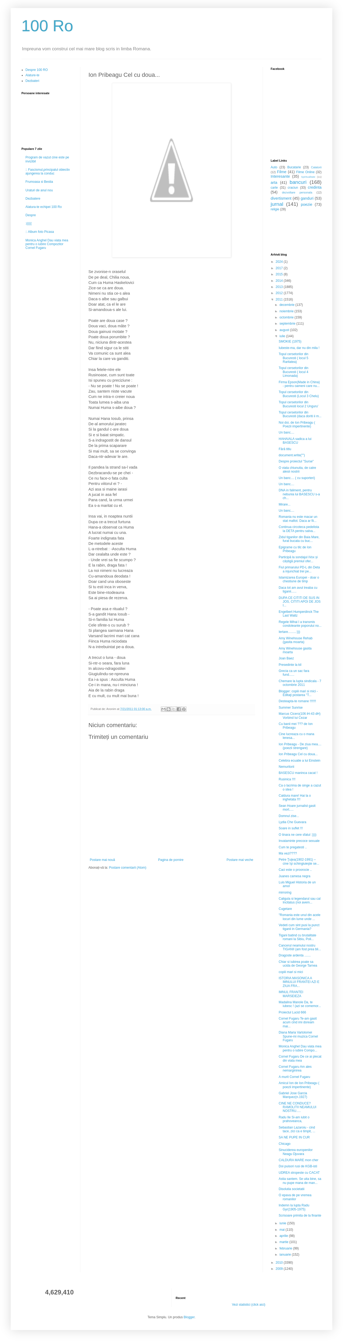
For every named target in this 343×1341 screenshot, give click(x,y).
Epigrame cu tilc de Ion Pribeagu (295, 549)
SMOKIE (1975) (290, 341)
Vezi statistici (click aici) (248, 1304)
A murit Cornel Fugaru (294, 1077)
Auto (274, 167)
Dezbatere (32, 198)
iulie (282, 336)
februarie (286, 1248)
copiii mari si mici (291, 972)
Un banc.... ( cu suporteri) (297, 478)
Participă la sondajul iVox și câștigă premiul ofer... (298, 559)
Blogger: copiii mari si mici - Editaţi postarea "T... (298, 693)
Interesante (280, 176)
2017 (280, 268)
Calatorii (316, 167)
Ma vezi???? (288, 853)
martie (284, 1242)
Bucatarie (294, 167)
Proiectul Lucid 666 (292, 1012)
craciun (293, 187)
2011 (280, 299)
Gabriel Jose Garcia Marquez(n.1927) (293, 1095)
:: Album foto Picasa (39, 232)
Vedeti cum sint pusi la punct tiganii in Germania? (299, 927)
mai (282, 1230)
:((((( (28, 223)
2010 (280, 1262)
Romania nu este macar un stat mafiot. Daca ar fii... (298, 518)
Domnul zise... (289, 816)
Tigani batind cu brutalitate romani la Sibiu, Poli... (297, 937)
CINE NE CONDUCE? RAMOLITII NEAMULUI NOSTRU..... (297, 1107)
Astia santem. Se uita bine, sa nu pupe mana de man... (300, 1180)
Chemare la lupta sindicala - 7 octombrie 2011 (300, 683)
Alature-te (32, 75)
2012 (280, 293)
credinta (315, 187)
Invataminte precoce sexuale (299, 841)
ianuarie (285, 1254)
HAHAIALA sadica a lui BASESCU (295, 441)
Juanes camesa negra (294, 876)
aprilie (284, 1236)
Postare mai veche (240, 860)
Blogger (189, 1317)
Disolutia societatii (291, 1189)
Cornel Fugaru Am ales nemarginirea (295, 1068)
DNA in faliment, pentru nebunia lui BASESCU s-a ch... (299, 494)
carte (274, 187)
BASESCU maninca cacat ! (298, 773)
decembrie (287, 305)
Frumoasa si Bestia (39, 182)
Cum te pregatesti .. (293, 847)
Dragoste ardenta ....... (295, 955)
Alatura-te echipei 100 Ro (43, 207)
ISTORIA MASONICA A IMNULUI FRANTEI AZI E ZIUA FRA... (299, 982)
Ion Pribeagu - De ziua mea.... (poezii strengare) (300, 746)
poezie (306, 204)
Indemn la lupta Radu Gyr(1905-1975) (294, 1207)
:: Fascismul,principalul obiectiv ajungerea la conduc (47, 171)
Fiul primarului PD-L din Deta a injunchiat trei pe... (299, 569)
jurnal (277, 204)
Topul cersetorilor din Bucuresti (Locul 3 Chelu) (299, 394)
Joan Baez (286, 658)
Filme (281, 172)
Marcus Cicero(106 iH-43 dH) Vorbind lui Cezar (299, 715)
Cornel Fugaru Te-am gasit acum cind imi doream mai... (298, 1022)
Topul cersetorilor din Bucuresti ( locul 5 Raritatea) (293, 358)
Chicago (284, 1144)
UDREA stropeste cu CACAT (299, 1173)
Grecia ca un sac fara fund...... (294, 673)
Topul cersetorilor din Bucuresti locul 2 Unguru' (298, 404)
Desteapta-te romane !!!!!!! (297, 701)
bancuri (298, 182)
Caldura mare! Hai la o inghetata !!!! (295, 797)
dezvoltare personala (297, 192)
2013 (280, 287)
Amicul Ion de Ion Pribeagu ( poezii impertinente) (299, 1085)
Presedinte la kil (290, 665)
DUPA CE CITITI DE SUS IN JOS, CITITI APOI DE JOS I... (299, 601)
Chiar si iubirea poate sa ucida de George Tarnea (298, 963)
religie (275, 209)
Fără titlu (285, 449)
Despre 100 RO (36, 70)
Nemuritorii (286, 767)
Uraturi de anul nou (39, 190)
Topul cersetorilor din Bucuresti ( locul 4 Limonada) (293, 372)
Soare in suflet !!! (291, 828)
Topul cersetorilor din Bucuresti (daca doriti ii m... (300, 414)
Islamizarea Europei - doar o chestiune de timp (299, 579)
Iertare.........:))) (289, 632)
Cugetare (285, 909)
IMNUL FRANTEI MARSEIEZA (291, 994)
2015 (280, 274)
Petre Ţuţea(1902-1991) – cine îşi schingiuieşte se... (299, 861)
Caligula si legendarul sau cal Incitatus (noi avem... (299, 900)
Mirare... (284, 504)
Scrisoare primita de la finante (300, 1215)
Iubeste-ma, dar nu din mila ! (299, 348)
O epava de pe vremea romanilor (295, 1197)
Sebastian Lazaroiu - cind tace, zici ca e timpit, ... (297, 1129)
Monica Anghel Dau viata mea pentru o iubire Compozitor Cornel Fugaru (46, 244)
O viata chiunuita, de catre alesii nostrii (297, 469)
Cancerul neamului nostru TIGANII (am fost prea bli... (300, 947)
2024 (280, 262)
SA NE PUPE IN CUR (294, 1137)
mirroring (285, 892)
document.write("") (292, 455)
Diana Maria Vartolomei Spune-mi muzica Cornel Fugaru (298, 1036)
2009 (280, 1269)
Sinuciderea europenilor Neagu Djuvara (296, 1152)
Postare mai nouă (102, 860)
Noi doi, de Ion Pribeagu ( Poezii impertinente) (297, 424)
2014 (280, 281)
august (284, 330)
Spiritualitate (308, 176)
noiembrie (286, 311)
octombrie (286, 317)
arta (274, 182)
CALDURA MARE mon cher (298, 1160)
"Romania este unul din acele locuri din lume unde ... (299, 917)
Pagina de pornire (171, 860)
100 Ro (47, 26)
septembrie (287, 323)
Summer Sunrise (291, 707)
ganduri (307, 198)
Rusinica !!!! (287, 779)
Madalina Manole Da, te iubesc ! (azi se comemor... (300, 1004)
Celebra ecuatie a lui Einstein (299, 760)
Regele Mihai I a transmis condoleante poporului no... (300, 624)
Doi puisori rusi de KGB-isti (298, 1166)
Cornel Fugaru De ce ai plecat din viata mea (300, 1058)
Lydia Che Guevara (292, 822)
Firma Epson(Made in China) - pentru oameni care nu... (299, 384)
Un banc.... (286, 432)
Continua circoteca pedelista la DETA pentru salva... (299, 529)
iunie (283, 1223)
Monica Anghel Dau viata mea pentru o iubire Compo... (300, 1048)
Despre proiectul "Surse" (296, 461)
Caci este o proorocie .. (295, 870)
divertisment (281, 198)
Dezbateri (32, 81)
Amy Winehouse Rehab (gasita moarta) (295, 640)
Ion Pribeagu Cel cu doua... (298, 754)
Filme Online (305, 172)
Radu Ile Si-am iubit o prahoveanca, (294, 1119)
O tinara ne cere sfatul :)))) (297, 835)
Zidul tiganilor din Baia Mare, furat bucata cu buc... (299, 539)
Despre (30, 215)
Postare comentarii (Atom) (127, 867)
